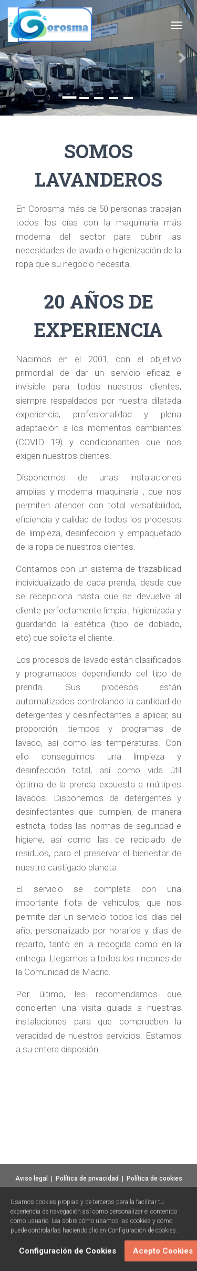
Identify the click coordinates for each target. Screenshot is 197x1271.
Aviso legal (31, 1178)
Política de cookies (154, 1178)
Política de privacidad (87, 1178)
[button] (14, 58)
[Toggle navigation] (176, 25)
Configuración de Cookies (67, 1252)
